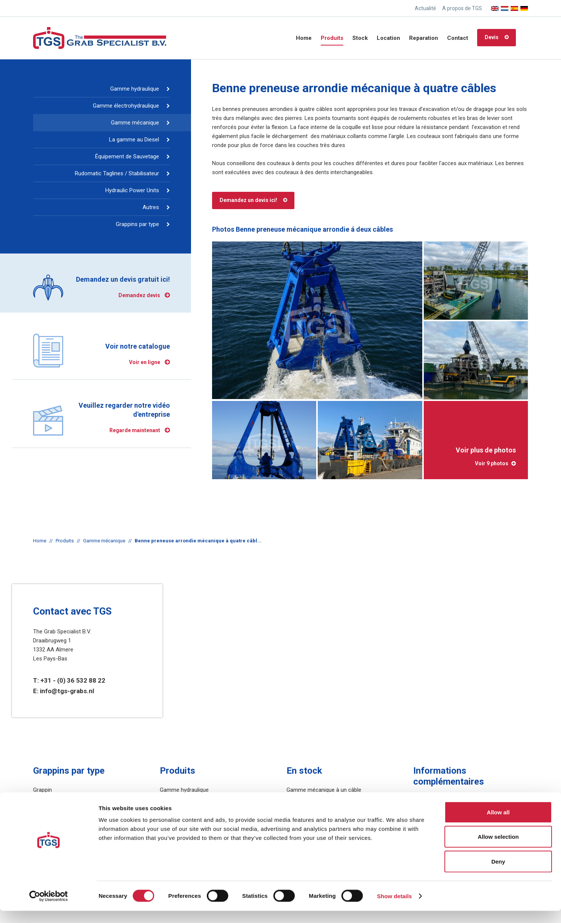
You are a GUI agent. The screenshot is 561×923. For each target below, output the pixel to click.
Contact (457, 38)
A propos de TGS (462, 8)
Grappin (42, 789)
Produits (332, 38)
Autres (151, 207)
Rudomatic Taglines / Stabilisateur (117, 173)
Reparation (423, 38)
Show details (394, 908)
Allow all (498, 824)
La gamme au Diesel (134, 139)
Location (388, 38)
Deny (498, 873)
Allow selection (498, 849)
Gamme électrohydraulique (126, 105)
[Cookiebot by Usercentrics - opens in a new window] (49, 908)
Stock (360, 38)
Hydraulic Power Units (132, 190)
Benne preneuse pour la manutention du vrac (88, 798)
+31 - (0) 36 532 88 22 (72, 680)
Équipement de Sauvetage (127, 156)
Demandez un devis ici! (248, 200)
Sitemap (423, 801)
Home (304, 38)
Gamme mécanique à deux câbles (328, 798)
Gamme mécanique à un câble (324, 789)
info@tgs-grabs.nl (67, 691)
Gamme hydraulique (134, 88)
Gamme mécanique (135, 122)
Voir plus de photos (476, 456)
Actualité (425, 8)
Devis (492, 37)
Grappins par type (137, 224)
